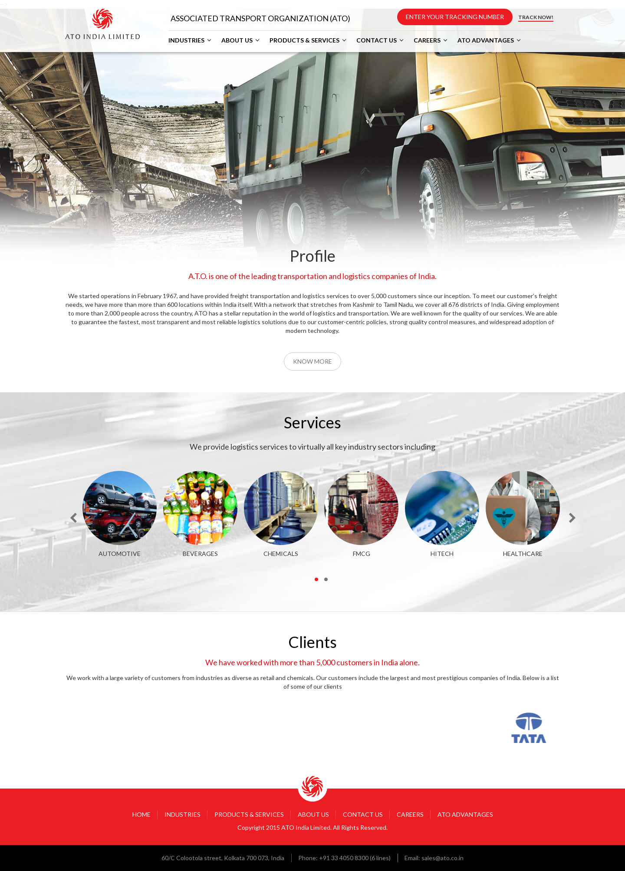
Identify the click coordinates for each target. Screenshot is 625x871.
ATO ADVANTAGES (485, 40)
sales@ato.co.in (442, 857)
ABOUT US (237, 40)
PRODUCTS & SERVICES (304, 40)
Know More (312, 361)
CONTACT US (376, 40)
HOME (141, 814)
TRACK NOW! (535, 17)
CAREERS (427, 40)
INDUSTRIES (186, 40)
